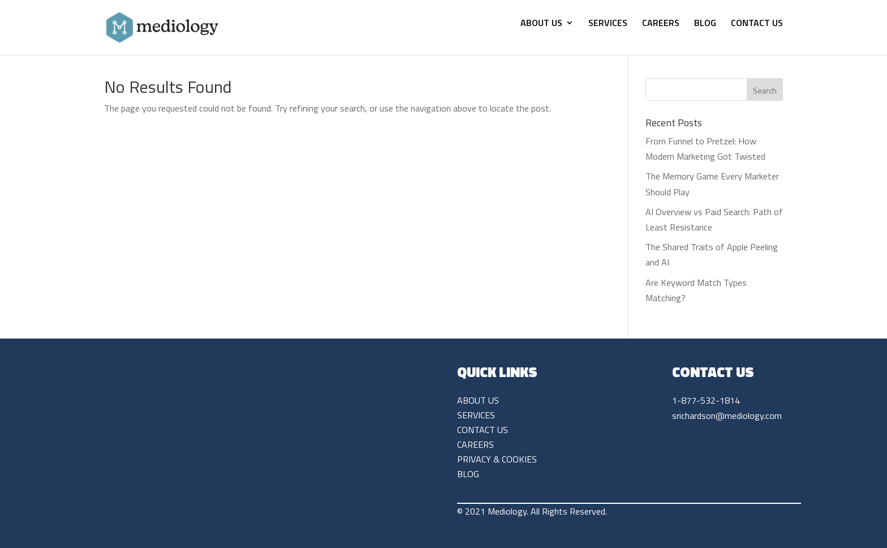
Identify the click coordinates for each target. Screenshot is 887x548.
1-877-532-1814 (706, 400)
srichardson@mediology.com (727, 415)
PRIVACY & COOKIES (497, 459)
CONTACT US (757, 24)
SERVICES (607, 24)
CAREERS (660, 24)
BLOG (705, 24)
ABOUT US (541, 24)
